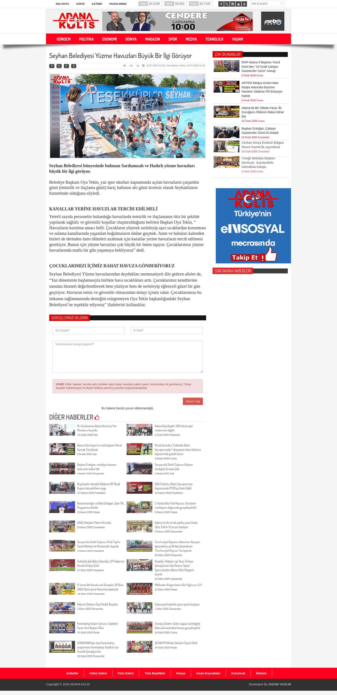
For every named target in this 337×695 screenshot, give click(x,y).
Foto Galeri (126, 673)
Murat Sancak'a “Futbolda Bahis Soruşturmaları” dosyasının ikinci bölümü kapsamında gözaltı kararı (178, 449)
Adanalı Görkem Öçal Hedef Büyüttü (97, 604)
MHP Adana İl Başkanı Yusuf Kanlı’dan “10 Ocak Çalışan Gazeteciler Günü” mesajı (261, 66)
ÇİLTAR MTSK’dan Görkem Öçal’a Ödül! (176, 643)
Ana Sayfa (62, 4)
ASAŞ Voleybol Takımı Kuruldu (94, 522)
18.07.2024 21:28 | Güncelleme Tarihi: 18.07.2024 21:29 (173, 65)
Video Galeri (98, 673)
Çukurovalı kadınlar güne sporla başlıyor (177, 604)
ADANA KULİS (80, 684)
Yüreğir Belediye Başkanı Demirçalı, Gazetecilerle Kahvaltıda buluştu (258, 156)
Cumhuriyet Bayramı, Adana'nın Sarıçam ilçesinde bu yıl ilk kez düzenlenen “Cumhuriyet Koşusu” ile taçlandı (177, 546)
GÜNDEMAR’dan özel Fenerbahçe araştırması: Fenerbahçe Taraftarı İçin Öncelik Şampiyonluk (98, 647)
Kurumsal (238, 673)
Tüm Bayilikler (155, 673)
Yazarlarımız (118, 4)
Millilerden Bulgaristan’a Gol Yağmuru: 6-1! (178, 585)
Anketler (72, 673)
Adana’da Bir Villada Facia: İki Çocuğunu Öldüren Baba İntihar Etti (263, 112)
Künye (80, 4)
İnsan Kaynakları (208, 673)
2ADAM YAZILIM (279, 684)
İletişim (97, 4)
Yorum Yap (193, 401)
